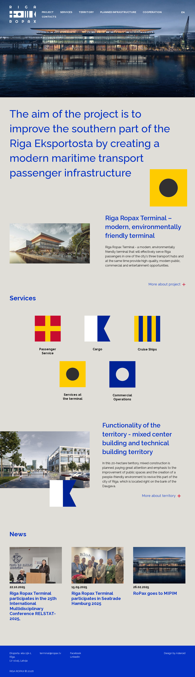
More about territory (161, 496)
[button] (48, 12)
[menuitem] (48, 12)
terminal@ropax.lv (50, 653)
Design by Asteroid (174, 653)
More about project (166, 284)
